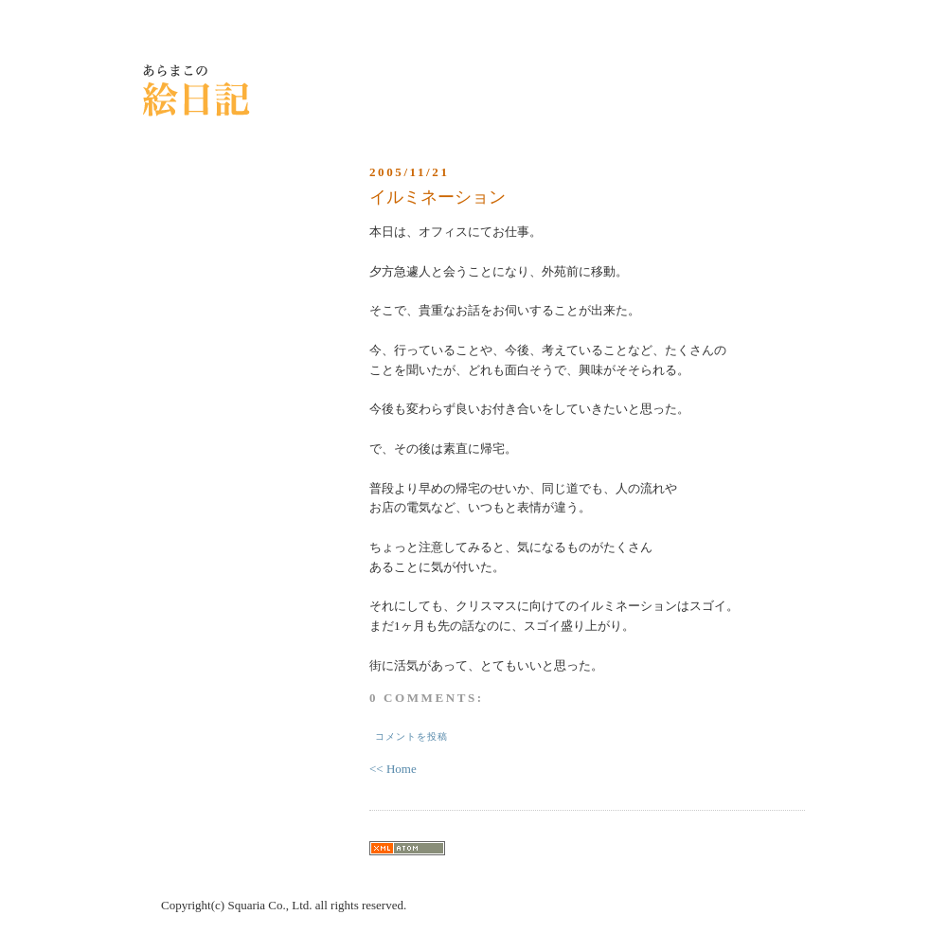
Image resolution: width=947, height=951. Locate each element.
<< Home (393, 769)
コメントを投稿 (411, 736)
